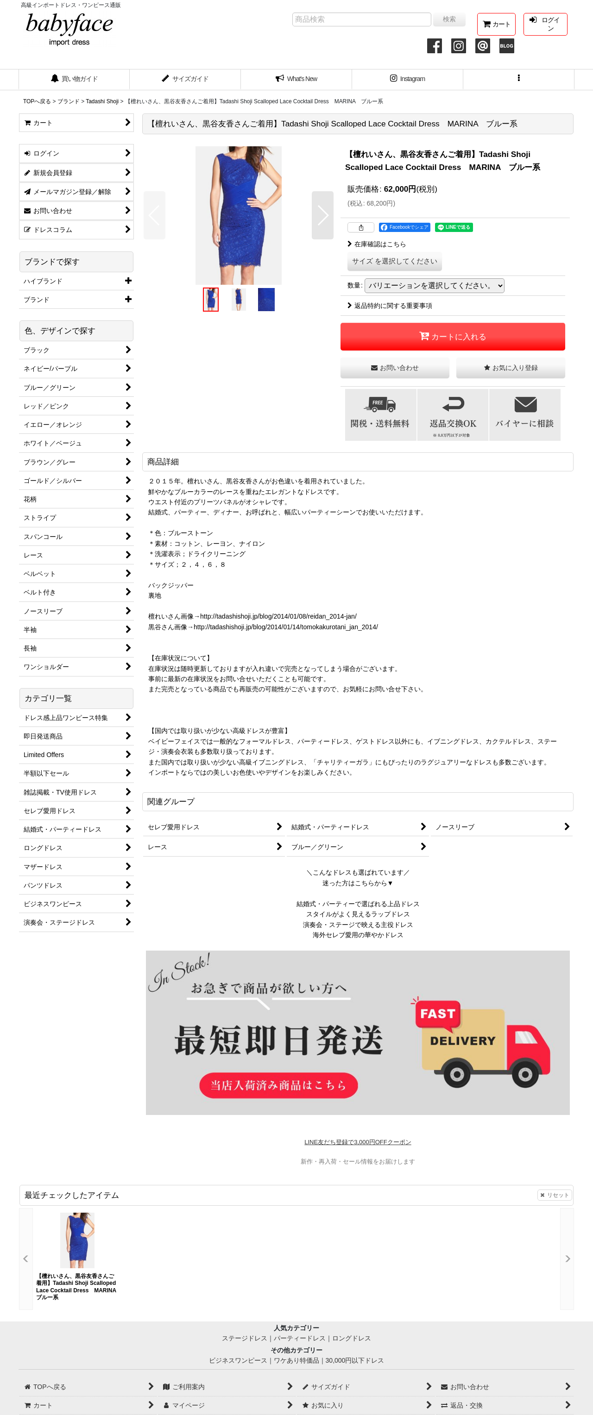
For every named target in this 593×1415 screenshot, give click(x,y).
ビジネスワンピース (238, 1360)
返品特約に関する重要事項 (389, 305)
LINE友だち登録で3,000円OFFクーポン (357, 1142)
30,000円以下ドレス (355, 1360)
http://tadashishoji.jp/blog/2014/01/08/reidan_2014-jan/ (278, 616)
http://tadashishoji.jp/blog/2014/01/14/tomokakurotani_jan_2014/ (286, 627)
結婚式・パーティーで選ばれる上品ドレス (358, 904)
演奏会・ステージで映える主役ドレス (358, 924)
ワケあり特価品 (296, 1360)
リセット (554, 1195)
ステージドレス (244, 1338)
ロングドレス (351, 1338)
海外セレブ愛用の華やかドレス (358, 935)
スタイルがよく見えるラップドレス (358, 914)
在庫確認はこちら (376, 244)
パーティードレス (300, 1338)
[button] (518, 79)
